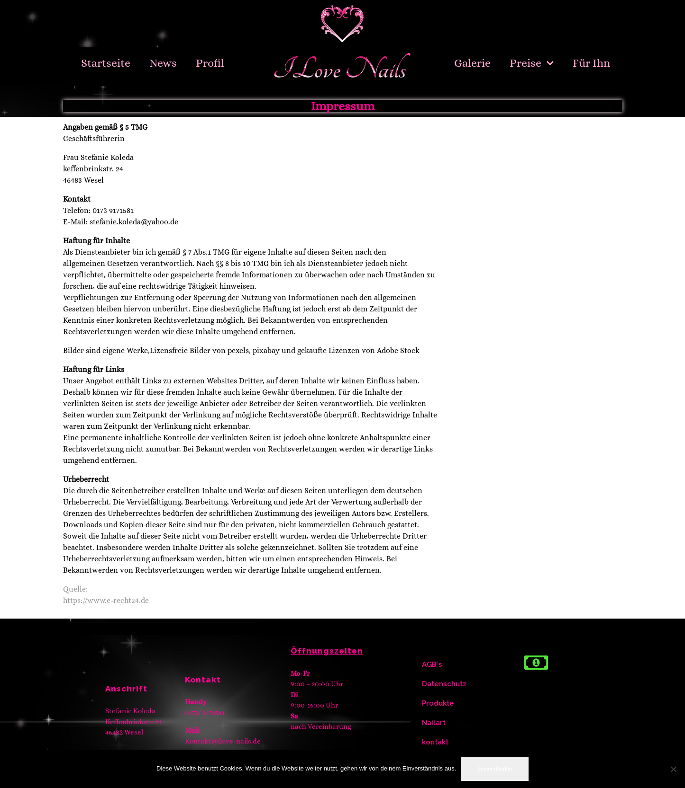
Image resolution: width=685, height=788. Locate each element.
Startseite (105, 63)
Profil (210, 63)
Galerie (472, 63)
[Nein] (673, 769)
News (163, 63)
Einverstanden (494, 768)
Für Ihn (591, 63)
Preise (532, 63)
